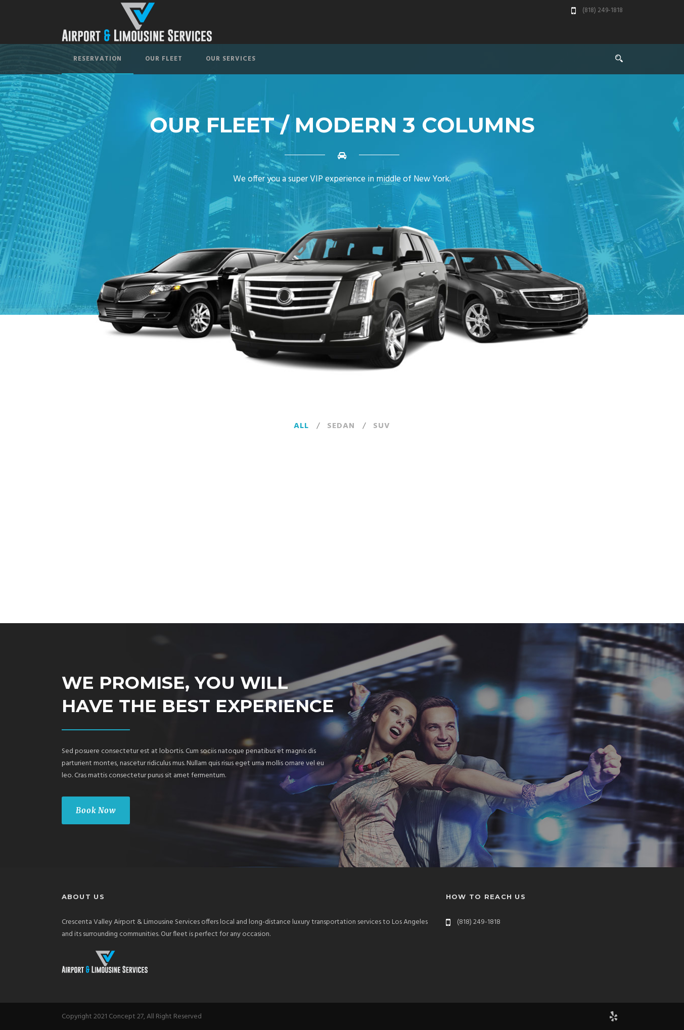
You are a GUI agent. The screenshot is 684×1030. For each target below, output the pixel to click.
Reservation (97, 59)
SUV (381, 426)
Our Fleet (164, 59)
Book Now (96, 810)
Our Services (231, 59)
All (301, 426)
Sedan (341, 426)
